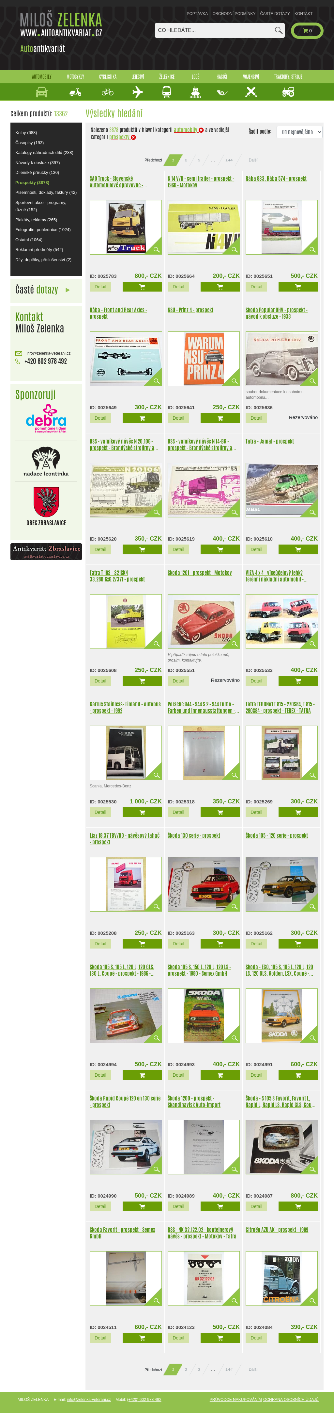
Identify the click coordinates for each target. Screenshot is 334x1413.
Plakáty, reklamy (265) (36, 219)
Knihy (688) (26, 132)
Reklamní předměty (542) (39, 249)
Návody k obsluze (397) (37, 162)
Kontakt (304, 13)
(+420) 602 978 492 (144, 1399)
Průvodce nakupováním (236, 1399)
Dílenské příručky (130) (37, 172)
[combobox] (220, 30)
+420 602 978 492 (41, 361)
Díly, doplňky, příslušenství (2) (43, 259)
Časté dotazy (275, 13)
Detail (100, 286)
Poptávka (197, 13)
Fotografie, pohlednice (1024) (43, 229)
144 (229, 160)
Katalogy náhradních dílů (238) (44, 152)
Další (253, 160)
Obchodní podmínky (233, 13)
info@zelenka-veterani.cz (42, 353)
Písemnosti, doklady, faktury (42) (46, 192)
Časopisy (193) (29, 142)
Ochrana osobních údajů (291, 1399)
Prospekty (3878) (32, 182)
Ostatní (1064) (28, 239)
